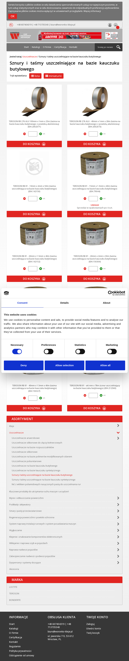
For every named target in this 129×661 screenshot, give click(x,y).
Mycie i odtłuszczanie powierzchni (26, 498)
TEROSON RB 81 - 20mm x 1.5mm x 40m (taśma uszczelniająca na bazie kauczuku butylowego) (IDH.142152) (34, 259)
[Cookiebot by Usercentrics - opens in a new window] (110, 293)
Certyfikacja (60, 47)
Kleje (11, 426)
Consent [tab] (22, 302)
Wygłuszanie (15, 530)
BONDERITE (15, 600)
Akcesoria (14, 569)
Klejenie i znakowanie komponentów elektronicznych (35, 536)
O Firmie (47, 47)
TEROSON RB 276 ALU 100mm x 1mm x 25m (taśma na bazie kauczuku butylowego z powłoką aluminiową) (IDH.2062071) (34, 124)
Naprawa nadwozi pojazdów (23, 549)
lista (35, 76)
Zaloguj (90, 624)
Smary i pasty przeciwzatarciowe (25, 511)
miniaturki (54, 76)
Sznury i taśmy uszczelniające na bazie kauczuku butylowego (42, 475)
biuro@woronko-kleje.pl (63, 24)
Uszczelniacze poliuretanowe (26, 461)
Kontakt (73, 47)
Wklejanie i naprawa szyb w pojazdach (28, 543)
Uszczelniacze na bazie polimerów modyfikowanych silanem (42, 456)
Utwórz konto (93, 628)
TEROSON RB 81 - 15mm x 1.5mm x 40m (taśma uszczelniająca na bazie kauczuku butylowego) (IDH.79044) (94, 189)
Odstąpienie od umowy (21, 655)
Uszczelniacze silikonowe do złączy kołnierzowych (37, 442)
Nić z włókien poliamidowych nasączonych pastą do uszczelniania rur (46, 484)
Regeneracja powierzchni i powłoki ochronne (31, 517)
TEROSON (14, 593)
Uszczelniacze (30, 56)
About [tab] (106, 302)
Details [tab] (64, 302)
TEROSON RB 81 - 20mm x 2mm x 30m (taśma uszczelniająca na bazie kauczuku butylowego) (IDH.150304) (94, 259)
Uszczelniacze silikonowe (24, 451)
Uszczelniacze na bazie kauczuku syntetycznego (36, 470)
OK (12, 16)
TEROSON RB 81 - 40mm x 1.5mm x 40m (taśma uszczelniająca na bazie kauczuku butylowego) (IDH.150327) (34, 388)
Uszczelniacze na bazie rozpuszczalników (33, 447)
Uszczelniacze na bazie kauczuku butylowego (34, 465)
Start (26, 47)
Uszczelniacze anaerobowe (26, 438)
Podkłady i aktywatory (19, 504)
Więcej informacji (92, 11)
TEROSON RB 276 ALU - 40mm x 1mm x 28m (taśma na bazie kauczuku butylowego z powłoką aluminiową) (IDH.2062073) (94, 124)
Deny (23, 365)
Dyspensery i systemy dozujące (25, 562)
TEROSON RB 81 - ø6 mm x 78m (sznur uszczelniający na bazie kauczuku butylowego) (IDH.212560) (95, 386)
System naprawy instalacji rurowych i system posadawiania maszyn (42, 523)
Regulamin (15, 646)
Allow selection (64, 365)
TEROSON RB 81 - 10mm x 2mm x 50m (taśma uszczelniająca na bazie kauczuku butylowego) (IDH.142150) (34, 189)
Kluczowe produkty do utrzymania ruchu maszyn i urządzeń (39, 491)
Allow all (105, 365)
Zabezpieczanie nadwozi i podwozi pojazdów (32, 556)
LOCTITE (13, 587)
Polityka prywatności (20, 650)
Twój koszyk (93, 632)
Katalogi (36, 47)
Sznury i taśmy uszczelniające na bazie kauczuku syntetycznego (43, 479)
